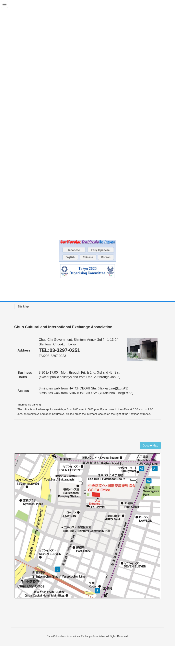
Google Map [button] (150, 445)
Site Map (23, 306)
